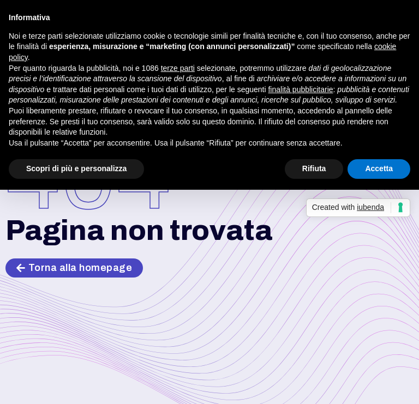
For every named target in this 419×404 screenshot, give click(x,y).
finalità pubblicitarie (300, 89)
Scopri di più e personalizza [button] (76, 168)
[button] (74, 268)
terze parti (178, 68)
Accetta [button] (379, 168)
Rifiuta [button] (314, 168)
